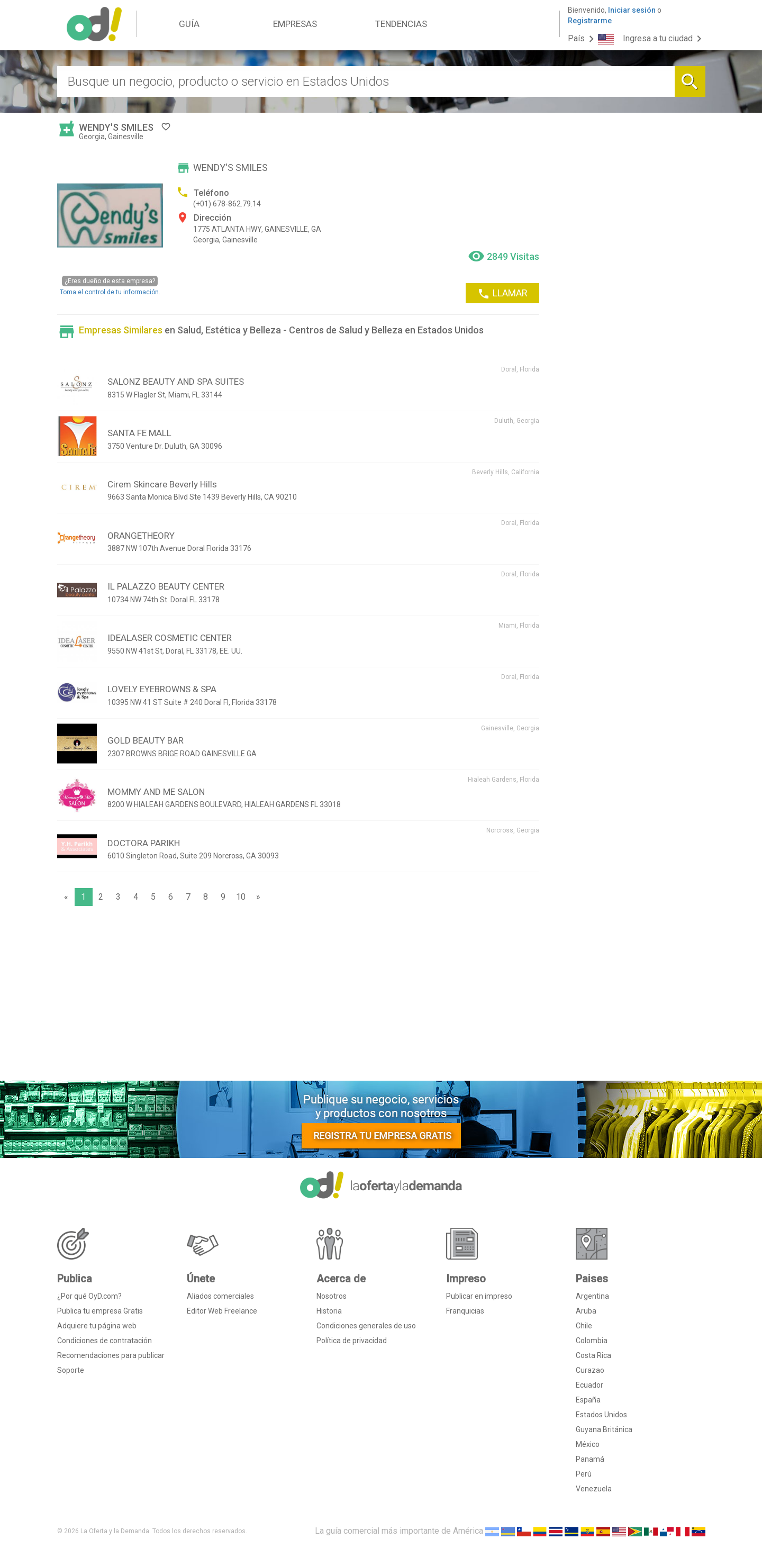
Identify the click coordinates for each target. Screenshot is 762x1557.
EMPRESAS (295, 24)
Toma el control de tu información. (110, 285)
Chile (584, 1325)
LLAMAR (502, 293)
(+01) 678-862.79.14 (227, 204)
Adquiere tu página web (97, 1325)
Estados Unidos (601, 1414)
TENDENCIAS (401, 24)
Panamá (590, 1459)
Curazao (590, 1370)
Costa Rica (593, 1355)
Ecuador (589, 1385)
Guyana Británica (604, 1429)
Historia (329, 1311)
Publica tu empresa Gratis (100, 1311)
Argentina (592, 1296)
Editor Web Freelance (222, 1311)
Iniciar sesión (632, 10)
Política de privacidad (351, 1340)
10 (241, 897)
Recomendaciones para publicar (111, 1355)
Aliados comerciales (220, 1296)
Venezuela (594, 1488)
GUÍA (189, 24)
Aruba (586, 1311)
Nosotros (331, 1296)
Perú (584, 1474)
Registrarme (590, 20)
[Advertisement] (298, 996)
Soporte (70, 1370)
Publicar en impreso (479, 1296)
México (588, 1444)
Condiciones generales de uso (366, 1325)
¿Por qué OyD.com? (89, 1296)
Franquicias (465, 1311)
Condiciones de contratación (104, 1340)
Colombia (591, 1340)
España (588, 1400)
